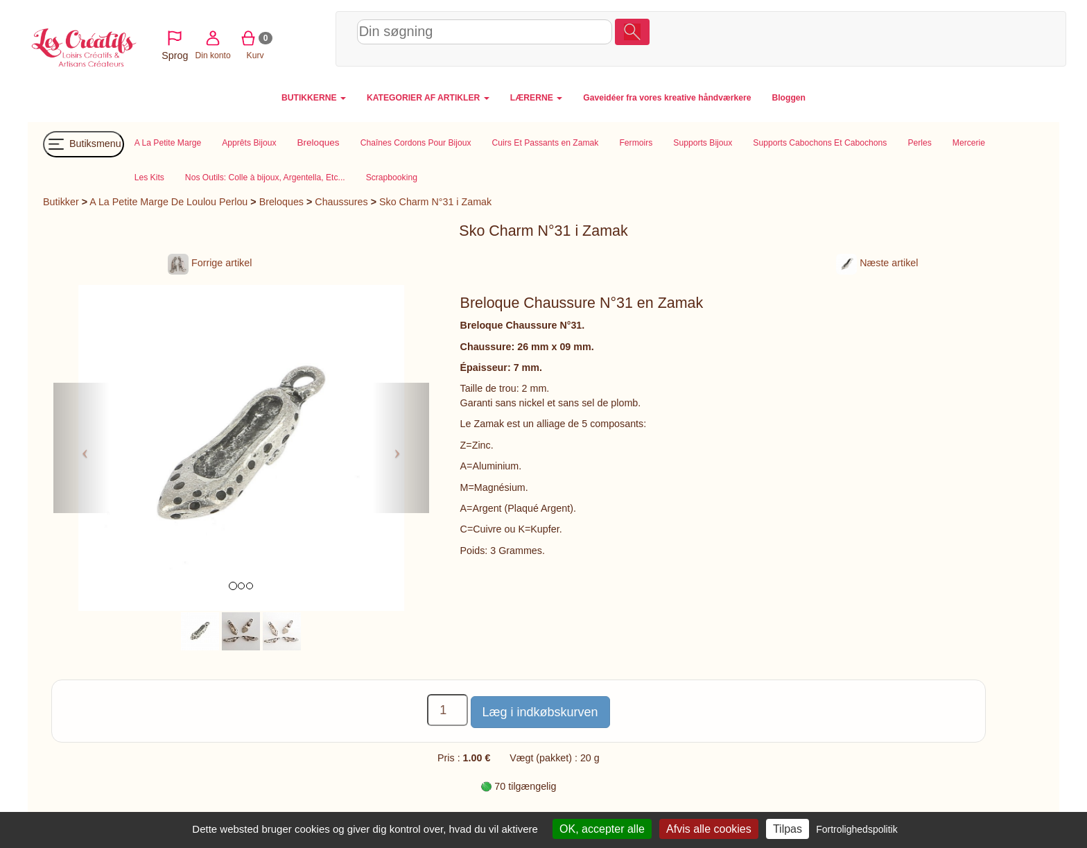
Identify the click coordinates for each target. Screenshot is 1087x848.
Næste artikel (877, 262)
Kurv (944, 37)
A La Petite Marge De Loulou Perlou (168, 201)
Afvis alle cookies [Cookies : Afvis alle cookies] (708, 829)
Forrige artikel (210, 262)
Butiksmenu (83, 144)
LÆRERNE (536, 98)
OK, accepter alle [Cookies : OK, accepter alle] (602, 829)
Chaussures (341, 201)
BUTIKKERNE (313, 98)
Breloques (281, 201)
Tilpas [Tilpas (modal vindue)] (787, 829)
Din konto (902, 37)
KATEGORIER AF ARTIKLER (428, 98)
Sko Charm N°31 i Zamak (435, 201)
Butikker (61, 201)
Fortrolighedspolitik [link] (857, 829)
